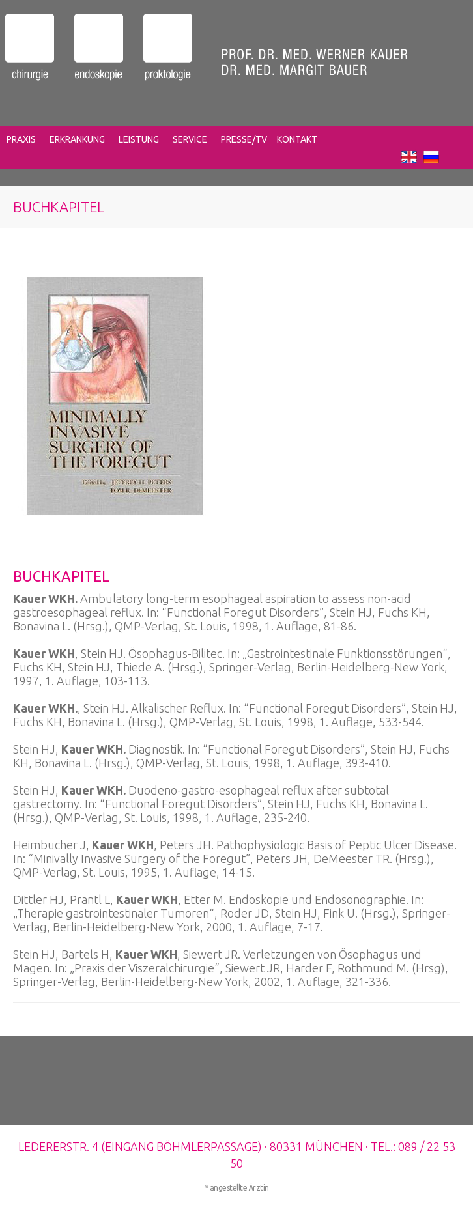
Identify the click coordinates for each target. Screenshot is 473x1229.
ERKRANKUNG (77, 139)
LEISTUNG (139, 139)
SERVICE (190, 139)
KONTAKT (297, 139)
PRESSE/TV (244, 139)
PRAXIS (21, 139)
